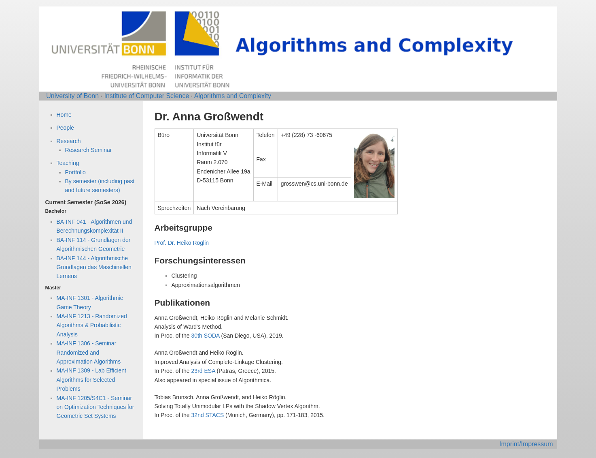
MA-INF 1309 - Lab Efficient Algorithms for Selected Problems (91, 379)
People (65, 127)
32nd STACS (207, 415)
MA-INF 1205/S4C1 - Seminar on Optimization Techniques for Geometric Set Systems (95, 407)
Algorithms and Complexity (232, 95)
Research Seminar (88, 150)
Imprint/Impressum (526, 444)
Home (64, 114)
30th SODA (205, 335)
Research (69, 141)
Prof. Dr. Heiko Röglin (182, 243)
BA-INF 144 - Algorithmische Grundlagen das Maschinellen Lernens (94, 267)
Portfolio (75, 172)
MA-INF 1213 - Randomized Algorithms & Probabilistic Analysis (92, 325)
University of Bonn (72, 95)
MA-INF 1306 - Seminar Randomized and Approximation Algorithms (89, 352)
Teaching (68, 163)
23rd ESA (203, 371)
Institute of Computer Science (146, 95)
